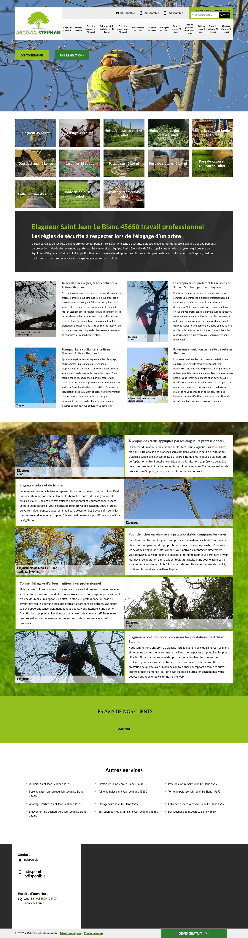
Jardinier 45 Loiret (152, 29)
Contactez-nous (32, 55)
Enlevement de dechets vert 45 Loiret (107, 29)
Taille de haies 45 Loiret (201, 29)
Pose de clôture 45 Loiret (176, 29)
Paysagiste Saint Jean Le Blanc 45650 (120, 784)
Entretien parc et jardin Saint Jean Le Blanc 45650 (128, 811)
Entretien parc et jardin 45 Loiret (123, 29)
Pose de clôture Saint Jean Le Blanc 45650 (193, 784)
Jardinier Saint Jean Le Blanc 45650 (50, 784)
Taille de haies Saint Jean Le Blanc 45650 (122, 791)
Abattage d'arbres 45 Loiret (226, 29)
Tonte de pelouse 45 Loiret (213, 29)
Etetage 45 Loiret (78, 29)
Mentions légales (70, 933)
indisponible (125, 13)
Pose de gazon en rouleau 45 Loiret (189, 29)
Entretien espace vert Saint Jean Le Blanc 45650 (196, 804)
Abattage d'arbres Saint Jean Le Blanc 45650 (55, 804)
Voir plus (124, 729)
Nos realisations (72, 55)
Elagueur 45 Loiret (67, 29)
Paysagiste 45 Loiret (164, 29)
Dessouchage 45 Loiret (138, 29)
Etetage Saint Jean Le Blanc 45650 (118, 804)
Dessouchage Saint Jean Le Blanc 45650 (192, 811)
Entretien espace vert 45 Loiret (91, 29)
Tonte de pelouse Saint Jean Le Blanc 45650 (194, 791)
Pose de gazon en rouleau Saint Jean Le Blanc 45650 (56, 794)
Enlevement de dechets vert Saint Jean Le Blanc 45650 (57, 814)
